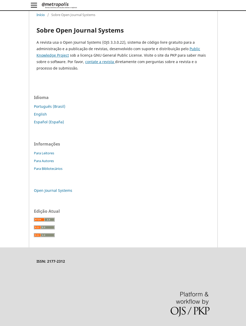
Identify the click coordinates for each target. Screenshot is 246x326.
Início (41, 14)
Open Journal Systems (53, 190)
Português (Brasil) (49, 106)
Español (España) (49, 121)
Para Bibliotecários (48, 168)
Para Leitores (44, 153)
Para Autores (44, 160)
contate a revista (100, 61)
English (40, 114)
